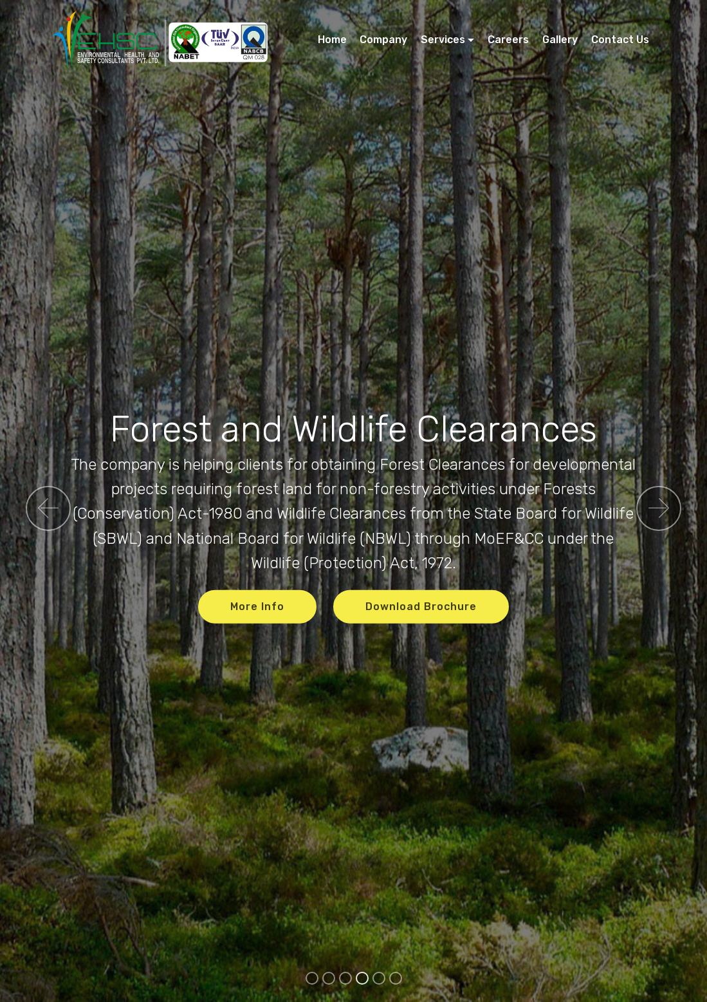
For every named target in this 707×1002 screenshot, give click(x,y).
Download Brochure (421, 606)
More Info (257, 606)
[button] (48, 508)
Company (383, 39)
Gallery (560, 39)
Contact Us (620, 39)
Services (443, 39)
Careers (508, 39)
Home (332, 39)
